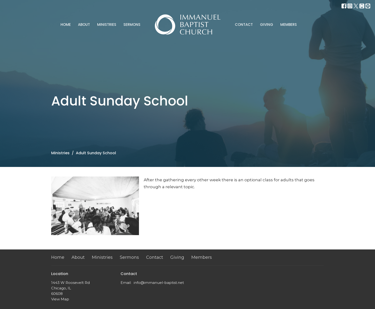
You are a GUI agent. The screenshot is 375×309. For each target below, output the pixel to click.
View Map (60, 299)
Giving (266, 24)
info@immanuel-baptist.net (159, 282)
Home (66, 24)
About (84, 24)
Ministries (106, 24)
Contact (244, 24)
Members (288, 24)
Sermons (131, 24)
